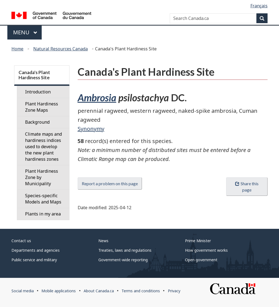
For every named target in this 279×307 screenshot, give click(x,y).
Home (17, 49)
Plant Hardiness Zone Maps (41, 107)
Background (37, 122)
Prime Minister (198, 240)
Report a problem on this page (110, 183)
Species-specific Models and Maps (43, 199)
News (103, 240)
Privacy (174, 290)
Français (259, 6)
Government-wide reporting (123, 259)
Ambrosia (97, 98)
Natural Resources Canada (60, 49)
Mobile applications (58, 290)
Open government (201, 259)
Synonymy (91, 128)
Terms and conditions (141, 290)
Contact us (21, 240)
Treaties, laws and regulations (124, 250)
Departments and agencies (35, 250)
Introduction (38, 92)
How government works (206, 250)
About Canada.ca (99, 290)
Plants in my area (43, 214)
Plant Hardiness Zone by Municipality (41, 177)
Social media (22, 290)
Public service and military (34, 259)
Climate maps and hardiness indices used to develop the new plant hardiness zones (43, 146)
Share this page (246, 186)
